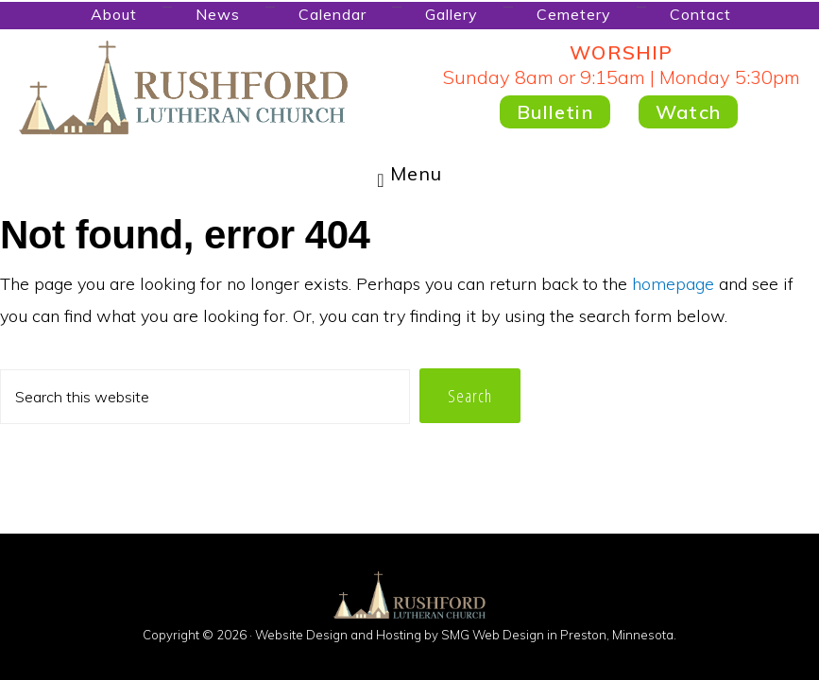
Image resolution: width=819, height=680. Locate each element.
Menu (416, 173)
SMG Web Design (492, 634)
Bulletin (555, 112)
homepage (673, 284)
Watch (688, 112)
